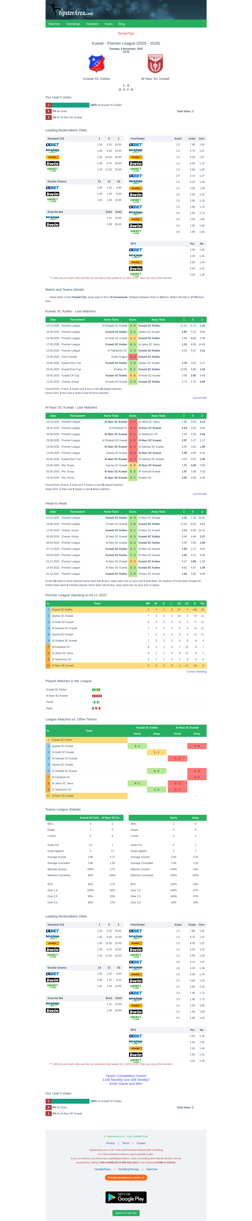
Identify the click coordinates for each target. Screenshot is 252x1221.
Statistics (92, 24)
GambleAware (102, 1169)
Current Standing (197, 671)
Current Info (199, 397)
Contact (141, 1143)
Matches (54, 24)
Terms (125, 1143)
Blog (122, 24)
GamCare (151, 1169)
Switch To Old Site (126, 1213)
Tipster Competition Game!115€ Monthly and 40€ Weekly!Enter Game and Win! (126, 1079)
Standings (73, 24)
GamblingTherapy (128, 1169)
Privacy (110, 1143)
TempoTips (126, 33)
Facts (108, 24)
